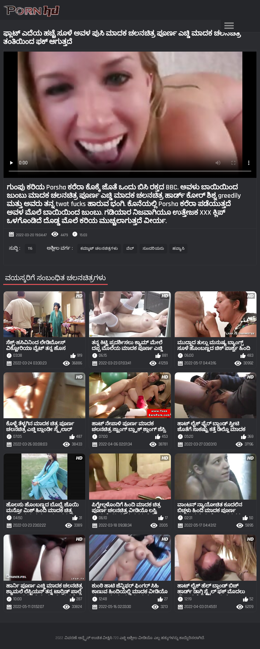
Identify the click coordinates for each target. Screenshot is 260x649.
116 (30, 248)
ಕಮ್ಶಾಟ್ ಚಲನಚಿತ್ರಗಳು (99, 248)
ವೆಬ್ (130, 248)
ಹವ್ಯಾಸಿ (178, 248)
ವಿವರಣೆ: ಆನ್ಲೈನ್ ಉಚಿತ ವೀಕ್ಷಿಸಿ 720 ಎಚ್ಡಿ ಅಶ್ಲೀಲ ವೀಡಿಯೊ (108, 638)
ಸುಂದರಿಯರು (153, 248)
